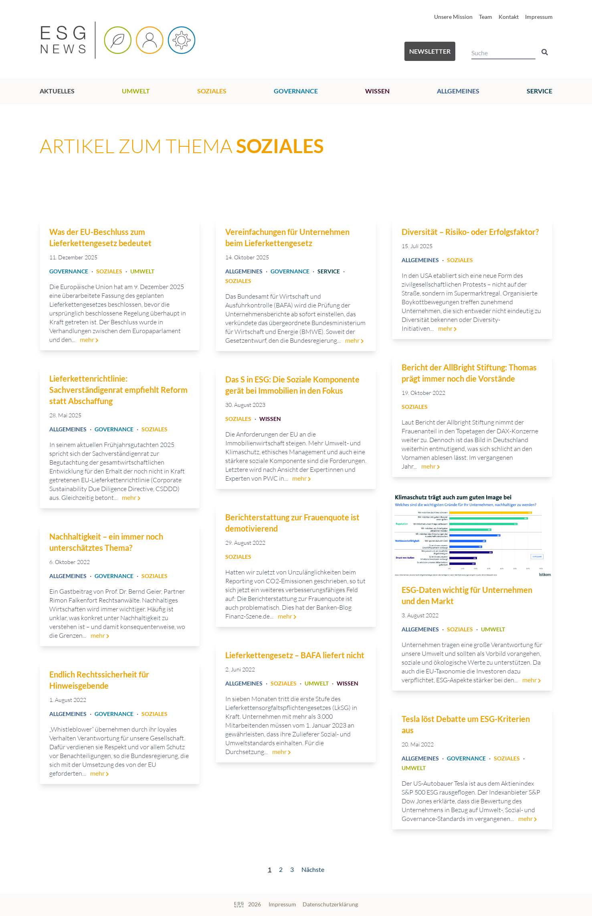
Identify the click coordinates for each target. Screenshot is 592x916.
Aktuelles (57, 91)
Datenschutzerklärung (330, 904)
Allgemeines (458, 91)
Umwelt (136, 91)
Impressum (539, 16)
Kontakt (509, 16)
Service (539, 91)
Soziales (211, 91)
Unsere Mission (453, 16)
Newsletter (430, 51)
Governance (296, 91)
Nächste (312, 869)
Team (485, 16)
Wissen (377, 91)
